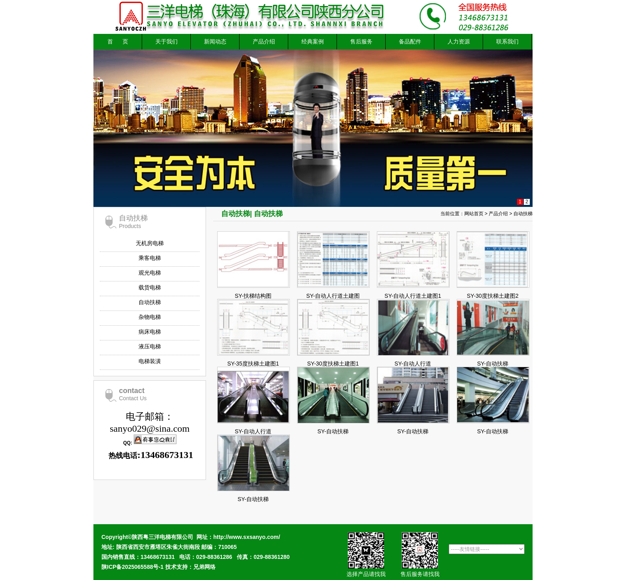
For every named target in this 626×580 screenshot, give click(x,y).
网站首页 (473, 213)
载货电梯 (150, 287)
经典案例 (312, 41)
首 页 (117, 41)
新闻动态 (215, 41)
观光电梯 (150, 272)
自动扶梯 (150, 302)
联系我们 (507, 41)
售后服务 (361, 41)
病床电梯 (150, 331)
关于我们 (166, 41)
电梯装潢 (150, 361)
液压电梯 (150, 346)
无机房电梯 (150, 243)
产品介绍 (264, 41)
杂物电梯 (150, 317)
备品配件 (410, 41)
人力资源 (459, 41)
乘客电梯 (150, 258)
